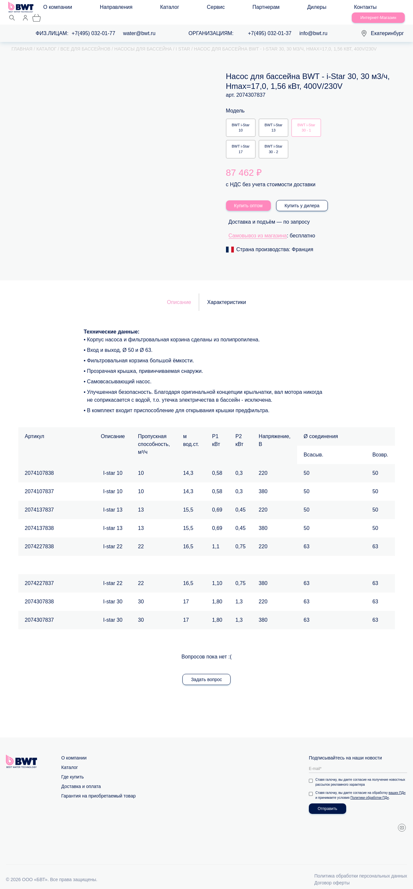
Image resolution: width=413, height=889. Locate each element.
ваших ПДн (397, 785)
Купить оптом (248, 198)
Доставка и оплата (81, 779)
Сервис (157, 8)
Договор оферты (332, 875)
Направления (99, 8)
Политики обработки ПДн (369, 790)
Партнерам (186, 8)
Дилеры (216, 8)
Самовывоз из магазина (258, 228)
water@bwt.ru (139, 26)
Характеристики (226, 294)
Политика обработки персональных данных (360, 868)
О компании (62, 8)
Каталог (132, 8)
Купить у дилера (302, 198)
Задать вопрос (206, 672)
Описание (179, 294)
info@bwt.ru (313, 26)
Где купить (72, 769)
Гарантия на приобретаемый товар (98, 788)
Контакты (243, 8)
